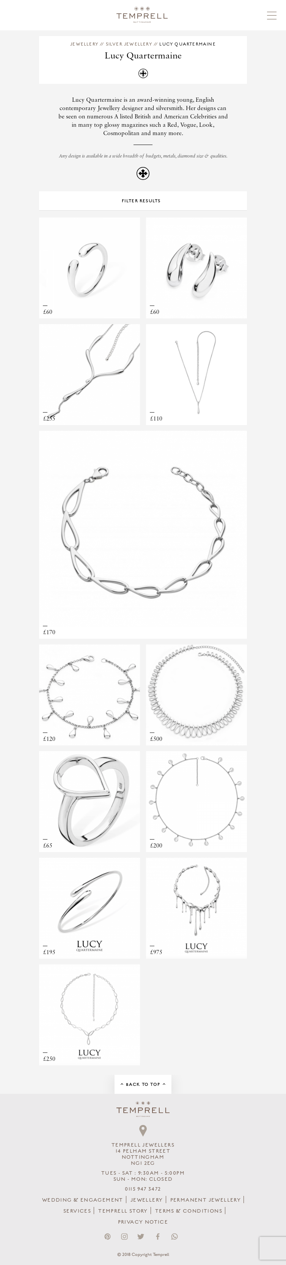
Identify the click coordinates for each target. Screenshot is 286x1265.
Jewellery (84, 44)
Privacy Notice (143, 1222)
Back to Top (143, 1084)
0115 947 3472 (143, 1189)
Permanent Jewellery (205, 1200)
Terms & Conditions (188, 1211)
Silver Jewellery (129, 44)
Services (77, 1211)
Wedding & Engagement (82, 1200)
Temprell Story (123, 1211)
